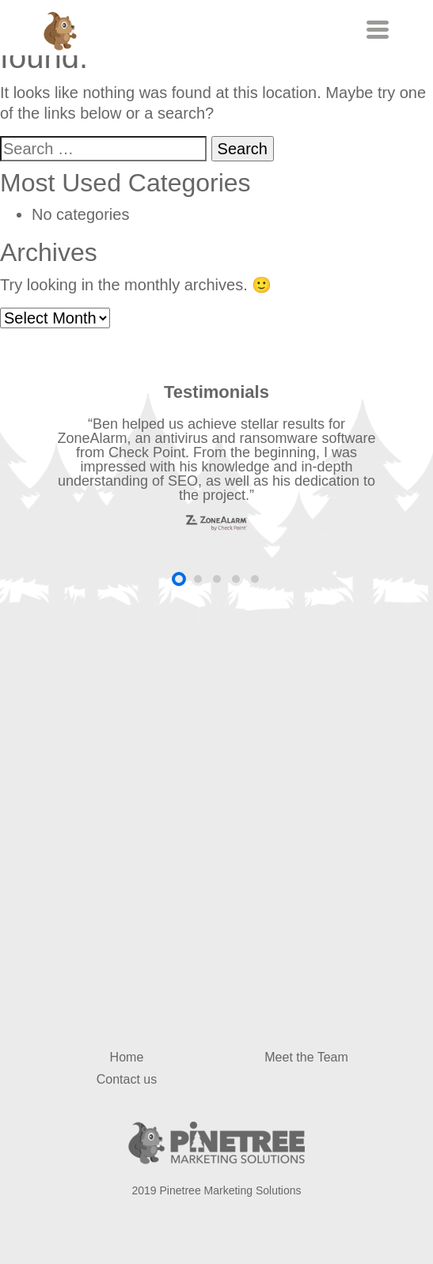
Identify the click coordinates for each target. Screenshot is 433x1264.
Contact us (127, 1079)
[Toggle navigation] (375, 30)
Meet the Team (306, 1057)
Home (127, 1057)
